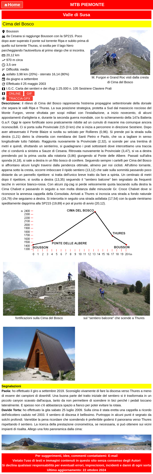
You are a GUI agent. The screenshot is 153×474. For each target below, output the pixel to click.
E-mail (113, 455)
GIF (29, 93)
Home (12, 4)
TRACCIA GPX (19, 98)
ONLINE (15, 93)
